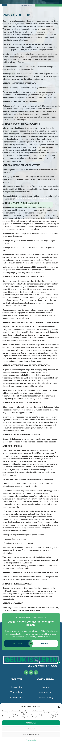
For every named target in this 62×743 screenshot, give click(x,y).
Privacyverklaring (31, 740)
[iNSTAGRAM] (36, 672)
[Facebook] (26, 672)
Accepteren (31, 723)
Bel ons (44, 643)
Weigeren (31, 729)
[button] (59, 706)
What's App (17, 643)
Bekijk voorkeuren (31, 735)
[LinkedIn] (31, 672)
